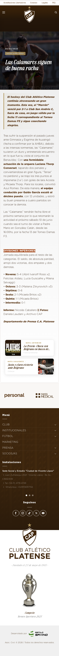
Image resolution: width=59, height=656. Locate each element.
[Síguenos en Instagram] (23, 513)
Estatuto (33, 2)
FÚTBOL (7, 436)
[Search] (56, 12)
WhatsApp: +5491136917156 (17, 487)
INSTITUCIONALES (14, 430)
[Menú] (3, 12)
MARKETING (10, 441)
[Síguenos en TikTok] (29, 513)
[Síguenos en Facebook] (16, 513)
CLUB (6, 424)
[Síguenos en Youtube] (43, 513)
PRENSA (7, 447)
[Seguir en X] (36, 513)
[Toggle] (55, 425)
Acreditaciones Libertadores (14, 2)
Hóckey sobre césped (15, 53)
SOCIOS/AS (9, 453)
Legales (45, 2)
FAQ (54, 2)
